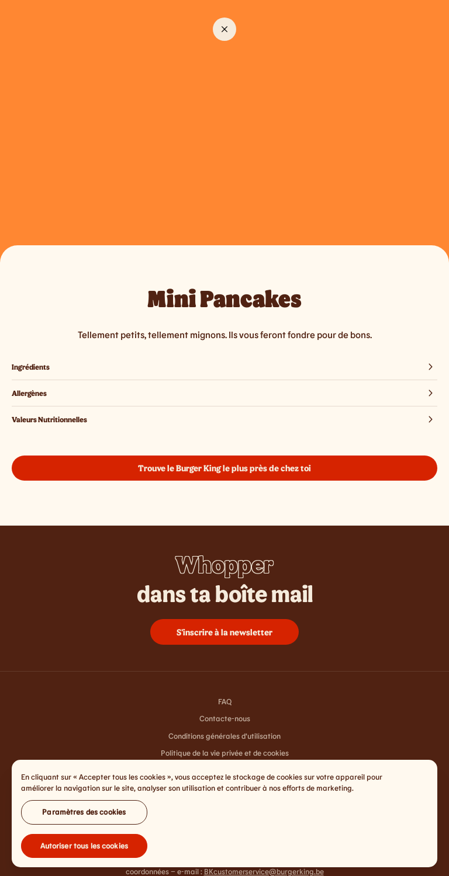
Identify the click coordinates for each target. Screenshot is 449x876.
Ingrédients (224, 367)
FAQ (225, 701)
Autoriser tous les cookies (84, 849)
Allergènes (224, 393)
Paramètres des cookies (84, 815)
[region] (224, 817)
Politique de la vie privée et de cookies (225, 752)
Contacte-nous (224, 718)
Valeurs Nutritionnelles (224, 419)
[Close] (224, 29)
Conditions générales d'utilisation (224, 736)
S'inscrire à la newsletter (224, 632)
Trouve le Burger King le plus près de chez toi (224, 468)
